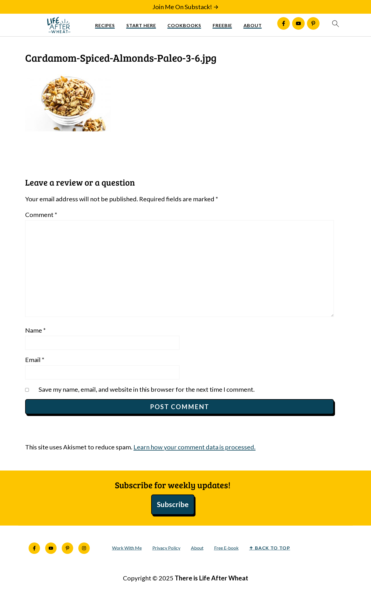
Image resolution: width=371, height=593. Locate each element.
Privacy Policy (166, 547)
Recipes (105, 25)
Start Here (141, 25)
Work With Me (127, 547)
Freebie (222, 25)
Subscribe (173, 504)
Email (34, 359)
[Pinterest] (313, 23)
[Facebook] (283, 23)
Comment (41, 214)
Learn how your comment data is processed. (194, 447)
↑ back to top (269, 547)
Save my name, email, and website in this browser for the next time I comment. (147, 389)
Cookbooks (184, 25)
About (253, 25)
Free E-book (226, 547)
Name (35, 330)
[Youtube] (298, 23)
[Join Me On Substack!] (185, 7)
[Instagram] (84, 548)
